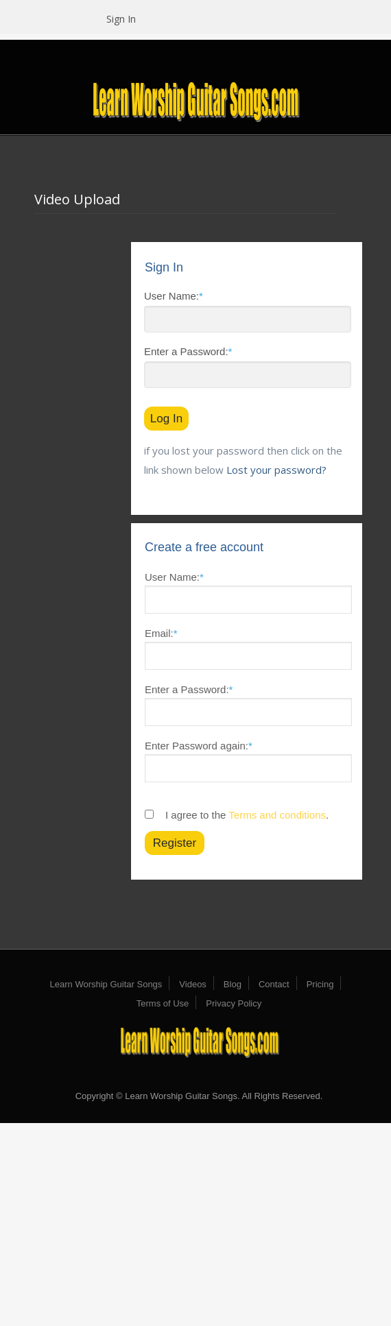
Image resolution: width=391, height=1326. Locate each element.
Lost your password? (276, 470)
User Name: (173, 296)
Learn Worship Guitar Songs (106, 984)
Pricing (320, 984)
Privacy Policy (233, 1003)
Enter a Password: (188, 351)
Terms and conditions (277, 815)
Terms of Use (163, 1003)
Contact (274, 984)
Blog (232, 984)
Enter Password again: (198, 745)
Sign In (121, 18)
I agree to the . (247, 815)
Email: (161, 633)
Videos (192, 984)
